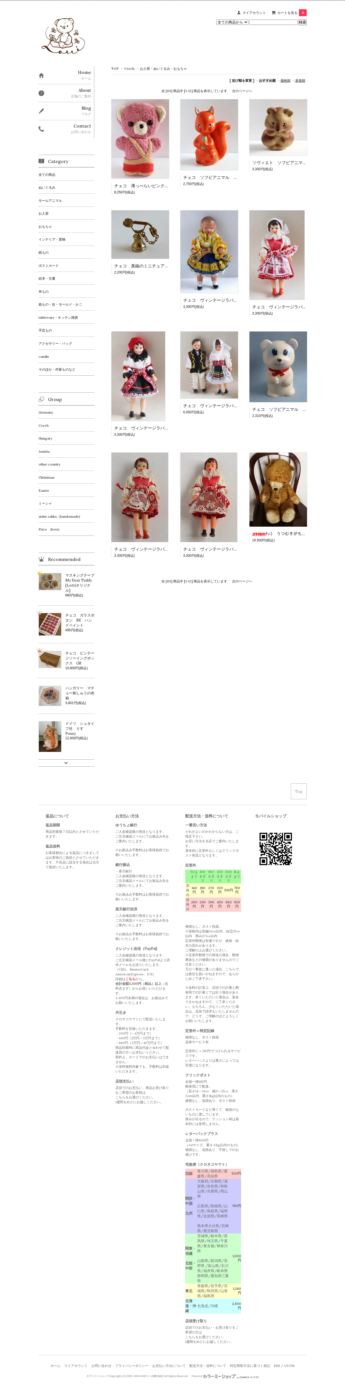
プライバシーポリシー (132, 1366)
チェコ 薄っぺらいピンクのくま (145, 185)
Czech (129, 68)
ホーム (56, 1366)
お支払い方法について (169, 1366)
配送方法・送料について (207, 1366)
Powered (225, 1376)
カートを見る (292, 13)
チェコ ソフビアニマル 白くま (283, 409)
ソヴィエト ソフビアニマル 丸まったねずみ (296, 162)
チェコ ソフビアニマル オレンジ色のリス (225, 177)
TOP (115, 68)
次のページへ (242, 91)
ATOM (289, 1366)
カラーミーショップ (97, 1376)
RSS (277, 1366)
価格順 (285, 80)
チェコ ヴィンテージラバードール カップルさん (231, 405)
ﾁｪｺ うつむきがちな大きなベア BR (294, 533)
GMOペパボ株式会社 (152, 1376)
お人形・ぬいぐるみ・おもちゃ (163, 68)
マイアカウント (254, 13)
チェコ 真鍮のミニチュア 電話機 (147, 265)
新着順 (300, 80)
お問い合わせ (101, 1366)
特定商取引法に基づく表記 (250, 1366)
